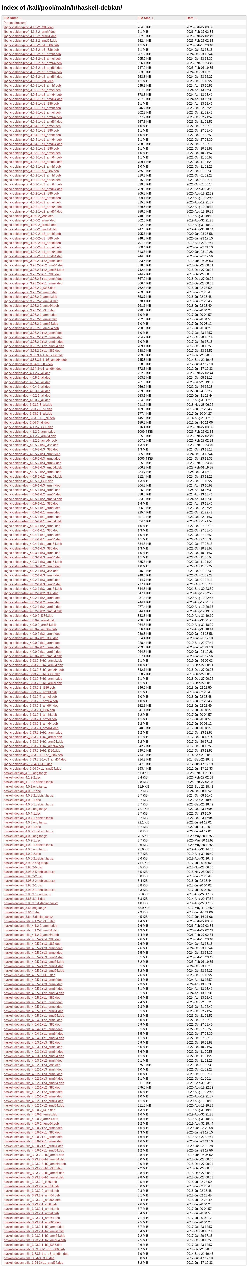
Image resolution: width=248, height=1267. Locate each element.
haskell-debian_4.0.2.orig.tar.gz (25, 836)
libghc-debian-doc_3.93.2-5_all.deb (28, 404)
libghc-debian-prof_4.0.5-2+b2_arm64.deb (33, 72)
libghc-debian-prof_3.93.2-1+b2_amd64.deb (34, 346)
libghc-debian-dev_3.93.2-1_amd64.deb (31, 728)
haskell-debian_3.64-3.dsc (22, 912)
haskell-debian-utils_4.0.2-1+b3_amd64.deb (34, 1083)
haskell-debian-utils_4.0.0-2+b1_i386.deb (32, 1132)
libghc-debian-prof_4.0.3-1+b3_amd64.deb (33, 162)
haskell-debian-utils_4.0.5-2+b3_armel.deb (33, 952)
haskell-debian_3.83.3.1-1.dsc (24, 898)
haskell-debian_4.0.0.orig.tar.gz (25, 849)
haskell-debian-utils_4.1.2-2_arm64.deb (31, 930)
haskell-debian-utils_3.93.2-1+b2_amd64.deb (35, 1240)
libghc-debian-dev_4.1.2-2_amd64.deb (30, 440)
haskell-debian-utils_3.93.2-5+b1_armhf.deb (34, 1173)
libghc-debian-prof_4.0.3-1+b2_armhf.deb (32, 166)
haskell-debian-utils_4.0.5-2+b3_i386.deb (32, 943)
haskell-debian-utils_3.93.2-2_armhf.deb (31, 1186)
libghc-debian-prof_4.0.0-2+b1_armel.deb (32, 247)
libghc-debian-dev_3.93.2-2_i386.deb (29, 687)
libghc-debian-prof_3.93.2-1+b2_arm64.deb (33, 341)
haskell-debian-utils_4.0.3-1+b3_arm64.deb (33, 1051)
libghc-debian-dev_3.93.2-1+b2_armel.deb (33, 737)
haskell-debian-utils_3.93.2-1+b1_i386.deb (33, 1244)
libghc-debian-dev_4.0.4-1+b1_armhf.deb (32, 535)
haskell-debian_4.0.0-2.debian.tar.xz (28, 858)
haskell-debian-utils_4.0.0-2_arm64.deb (31, 1119)
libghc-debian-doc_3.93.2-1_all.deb (28, 413)
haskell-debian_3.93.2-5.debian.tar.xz (29, 871)
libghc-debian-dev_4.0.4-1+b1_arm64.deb (32, 539)
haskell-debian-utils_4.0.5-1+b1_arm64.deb (33, 1011)
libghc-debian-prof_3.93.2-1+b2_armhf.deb (33, 332)
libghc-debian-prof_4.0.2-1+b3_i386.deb (31, 171)
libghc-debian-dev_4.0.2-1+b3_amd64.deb (33, 588)
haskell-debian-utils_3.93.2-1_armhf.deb (31, 1208)
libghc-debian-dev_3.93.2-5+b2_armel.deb (33, 660)
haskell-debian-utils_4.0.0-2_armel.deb (30, 1114)
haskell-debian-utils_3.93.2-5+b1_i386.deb (33, 1168)
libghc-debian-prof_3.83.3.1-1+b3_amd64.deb (35, 359)
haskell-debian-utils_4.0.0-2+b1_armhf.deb (33, 1137)
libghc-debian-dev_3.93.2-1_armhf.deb (30, 714)
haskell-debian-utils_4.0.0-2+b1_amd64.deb (34, 1150)
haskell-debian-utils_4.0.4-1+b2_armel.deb (33, 1020)
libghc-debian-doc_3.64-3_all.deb (27, 422)
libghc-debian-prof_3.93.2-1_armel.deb (30, 319)
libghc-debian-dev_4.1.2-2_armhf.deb (29, 431)
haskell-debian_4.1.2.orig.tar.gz (25, 773)
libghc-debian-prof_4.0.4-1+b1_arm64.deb (33, 139)
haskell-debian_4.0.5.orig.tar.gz (25, 786)
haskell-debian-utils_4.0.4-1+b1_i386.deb (32, 1024)
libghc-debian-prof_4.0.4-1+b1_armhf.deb (32, 135)
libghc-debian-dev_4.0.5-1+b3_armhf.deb (32, 485)
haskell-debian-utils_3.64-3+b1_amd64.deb (33, 1262)
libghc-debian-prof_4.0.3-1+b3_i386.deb (31, 148)
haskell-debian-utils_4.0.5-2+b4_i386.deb (32, 939)
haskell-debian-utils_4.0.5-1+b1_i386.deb (32, 997)
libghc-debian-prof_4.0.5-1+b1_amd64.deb (33, 121)
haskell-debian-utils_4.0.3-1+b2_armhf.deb (33, 1060)
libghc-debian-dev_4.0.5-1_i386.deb (28, 481)
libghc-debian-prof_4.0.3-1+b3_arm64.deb (33, 157)
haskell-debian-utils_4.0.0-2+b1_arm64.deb (33, 1146)
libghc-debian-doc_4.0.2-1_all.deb (27, 395)
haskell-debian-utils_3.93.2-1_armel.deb (31, 1213)
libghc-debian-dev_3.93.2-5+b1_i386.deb (32, 674)
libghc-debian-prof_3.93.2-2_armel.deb (30, 296)
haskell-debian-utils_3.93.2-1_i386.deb (30, 1204)
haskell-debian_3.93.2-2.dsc (23, 876)
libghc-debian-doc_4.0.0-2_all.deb (27, 400)
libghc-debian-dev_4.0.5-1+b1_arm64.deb (32, 517)
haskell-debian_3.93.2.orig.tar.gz (26, 863)
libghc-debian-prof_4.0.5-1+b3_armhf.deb (32, 85)
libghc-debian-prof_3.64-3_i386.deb (28, 364)
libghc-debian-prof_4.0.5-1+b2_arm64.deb (33, 94)
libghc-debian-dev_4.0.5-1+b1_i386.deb (31, 503)
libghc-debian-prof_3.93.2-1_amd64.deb (31, 328)
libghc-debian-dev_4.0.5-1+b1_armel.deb (32, 512)
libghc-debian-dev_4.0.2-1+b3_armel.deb (32, 579)
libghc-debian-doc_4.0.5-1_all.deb (27, 382)
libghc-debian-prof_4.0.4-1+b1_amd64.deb (33, 144)
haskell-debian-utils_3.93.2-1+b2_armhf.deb (34, 1226)
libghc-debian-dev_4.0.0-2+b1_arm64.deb (32, 651)
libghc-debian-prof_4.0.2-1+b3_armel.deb (32, 180)
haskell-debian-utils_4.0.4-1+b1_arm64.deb (33, 1033)
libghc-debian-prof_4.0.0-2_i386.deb (28, 216)
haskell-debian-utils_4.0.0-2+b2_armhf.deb (33, 1128)
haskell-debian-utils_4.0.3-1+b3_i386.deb (32, 1042)
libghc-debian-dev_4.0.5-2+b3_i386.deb (31, 449)
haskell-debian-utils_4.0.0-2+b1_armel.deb (33, 1141)
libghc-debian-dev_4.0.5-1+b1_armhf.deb (32, 508)
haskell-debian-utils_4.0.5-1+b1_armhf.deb (33, 1002)
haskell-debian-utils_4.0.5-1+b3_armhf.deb (33, 979)
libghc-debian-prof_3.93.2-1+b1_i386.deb (32, 350)
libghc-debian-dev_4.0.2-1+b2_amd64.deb (33, 611)
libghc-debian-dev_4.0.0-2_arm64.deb (30, 624)
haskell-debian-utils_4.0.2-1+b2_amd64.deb (34, 1105)
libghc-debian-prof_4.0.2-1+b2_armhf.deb (32, 198)
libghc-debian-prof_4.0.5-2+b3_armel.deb (32, 58)
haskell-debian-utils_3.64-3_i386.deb (29, 1258)
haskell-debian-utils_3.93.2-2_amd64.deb (32, 1200)
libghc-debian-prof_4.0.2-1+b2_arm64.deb (33, 206)
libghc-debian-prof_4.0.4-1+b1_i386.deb (31, 130)
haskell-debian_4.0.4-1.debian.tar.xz (28, 818)
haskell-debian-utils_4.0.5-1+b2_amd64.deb (34, 993)
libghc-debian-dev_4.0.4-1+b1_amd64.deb (33, 543)
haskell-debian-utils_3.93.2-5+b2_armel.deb (34, 1155)
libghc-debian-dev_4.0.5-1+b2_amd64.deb (33, 499)
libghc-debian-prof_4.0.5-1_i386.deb (28, 81)
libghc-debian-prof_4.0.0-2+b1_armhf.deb (32, 243)
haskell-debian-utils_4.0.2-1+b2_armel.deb (33, 1096)
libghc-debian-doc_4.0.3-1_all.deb (27, 391)
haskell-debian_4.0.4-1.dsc (22, 813)
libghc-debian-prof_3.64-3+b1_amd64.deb (32, 368)
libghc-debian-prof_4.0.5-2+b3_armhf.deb (32, 54)
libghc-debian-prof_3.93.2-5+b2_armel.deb (33, 261)
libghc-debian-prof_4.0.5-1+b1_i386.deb (31, 103)
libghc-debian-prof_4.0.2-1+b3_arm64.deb (33, 184)
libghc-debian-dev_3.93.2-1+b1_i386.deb (32, 750)
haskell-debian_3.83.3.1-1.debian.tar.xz (31, 903)
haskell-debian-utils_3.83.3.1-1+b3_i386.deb (34, 1249)
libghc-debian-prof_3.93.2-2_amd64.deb (31, 305)
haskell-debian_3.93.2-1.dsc (23, 885)
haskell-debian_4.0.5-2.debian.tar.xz (28, 795)
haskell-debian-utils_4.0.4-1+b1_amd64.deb (34, 1038)
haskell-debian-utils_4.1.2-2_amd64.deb (31, 934)
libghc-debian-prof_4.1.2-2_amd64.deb (30, 40)
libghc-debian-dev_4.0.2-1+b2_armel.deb (32, 602)
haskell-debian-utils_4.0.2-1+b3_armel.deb (33, 1074)
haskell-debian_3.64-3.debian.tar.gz (28, 916)
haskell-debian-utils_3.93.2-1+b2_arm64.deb (34, 1235)
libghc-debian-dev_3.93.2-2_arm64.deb (31, 701)
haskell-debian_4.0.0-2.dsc (22, 853)
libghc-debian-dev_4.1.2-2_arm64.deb (30, 436)
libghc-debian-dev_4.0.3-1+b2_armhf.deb (32, 566)
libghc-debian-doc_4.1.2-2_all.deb (27, 373)
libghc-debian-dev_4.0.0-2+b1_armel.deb (32, 647)
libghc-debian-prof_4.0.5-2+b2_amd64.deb (33, 76)
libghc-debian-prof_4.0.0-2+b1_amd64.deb (33, 256)
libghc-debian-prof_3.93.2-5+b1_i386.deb (32, 274)
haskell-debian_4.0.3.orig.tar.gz (25, 822)
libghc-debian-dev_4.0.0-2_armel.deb (29, 620)
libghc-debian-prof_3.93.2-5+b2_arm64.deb (33, 265)
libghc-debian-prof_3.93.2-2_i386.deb (29, 287)
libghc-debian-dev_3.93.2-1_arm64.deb (31, 723)
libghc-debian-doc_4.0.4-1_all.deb (27, 386)
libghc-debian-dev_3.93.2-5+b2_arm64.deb (33, 665)
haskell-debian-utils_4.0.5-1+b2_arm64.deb (33, 988)
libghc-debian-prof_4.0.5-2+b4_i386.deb (31, 45)
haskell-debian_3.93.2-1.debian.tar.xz (29, 889)
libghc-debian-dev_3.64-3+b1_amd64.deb (32, 768)
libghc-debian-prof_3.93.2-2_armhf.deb (30, 292)
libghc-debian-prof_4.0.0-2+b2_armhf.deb (32, 233)
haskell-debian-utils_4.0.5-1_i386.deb (29, 975)
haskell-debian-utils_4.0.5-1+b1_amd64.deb (34, 1015)
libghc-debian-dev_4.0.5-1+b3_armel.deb (32, 490)
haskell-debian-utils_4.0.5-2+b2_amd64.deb (34, 970)
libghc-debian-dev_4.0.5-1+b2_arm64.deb (32, 494)
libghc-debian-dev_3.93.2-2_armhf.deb (30, 692)
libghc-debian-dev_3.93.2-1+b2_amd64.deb (34, 746)
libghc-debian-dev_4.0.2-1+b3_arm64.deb (32, 584)
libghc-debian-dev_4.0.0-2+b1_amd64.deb (33, 656)
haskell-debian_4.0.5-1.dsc (22, 800)
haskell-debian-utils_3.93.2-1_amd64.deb (32, 1222)
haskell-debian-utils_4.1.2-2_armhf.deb (30, 925)
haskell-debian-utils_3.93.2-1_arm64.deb (32, 1218)
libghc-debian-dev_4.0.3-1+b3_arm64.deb (32, 557)
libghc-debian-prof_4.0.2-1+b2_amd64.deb (33, 211)
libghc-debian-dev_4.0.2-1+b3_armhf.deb (32, 575)
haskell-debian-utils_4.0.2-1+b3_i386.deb (32, 1065)
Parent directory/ (15, 22)
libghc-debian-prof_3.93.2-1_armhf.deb (30, 314)
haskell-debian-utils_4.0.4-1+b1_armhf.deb (33, 1029)
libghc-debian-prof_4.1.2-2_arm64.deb (30, 36)
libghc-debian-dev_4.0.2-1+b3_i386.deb (31, 571)
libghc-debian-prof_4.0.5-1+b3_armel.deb (32, 90)
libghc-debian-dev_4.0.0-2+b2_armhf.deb (32, 633)
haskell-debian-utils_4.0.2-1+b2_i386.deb (32, 1087)
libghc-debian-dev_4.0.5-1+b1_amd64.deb (33, 521)
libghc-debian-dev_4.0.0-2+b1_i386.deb (31, 638)
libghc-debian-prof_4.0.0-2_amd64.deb (30, 229)
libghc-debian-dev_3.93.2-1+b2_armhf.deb (33, 732)
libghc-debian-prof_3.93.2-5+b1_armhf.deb (33, 278)
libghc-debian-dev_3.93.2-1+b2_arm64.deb (33, 741)
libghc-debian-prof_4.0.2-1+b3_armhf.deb (32, 175)
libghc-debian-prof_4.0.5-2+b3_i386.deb (31, 49)
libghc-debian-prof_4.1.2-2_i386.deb (28, 27)
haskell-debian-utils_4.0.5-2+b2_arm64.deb (33, 966)
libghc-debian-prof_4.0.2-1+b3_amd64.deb (33, 189)
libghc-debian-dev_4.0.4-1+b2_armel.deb (32, 526)
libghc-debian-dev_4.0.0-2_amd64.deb (30, 629)
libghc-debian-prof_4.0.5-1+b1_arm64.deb (33, 117)
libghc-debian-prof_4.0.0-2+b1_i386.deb (31, 238)
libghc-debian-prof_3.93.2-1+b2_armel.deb (33, 337)
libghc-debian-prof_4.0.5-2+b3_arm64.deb (33, 63)
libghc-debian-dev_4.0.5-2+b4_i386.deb (31, 445)
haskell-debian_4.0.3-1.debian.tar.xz (28, 831)
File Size (144, 18)
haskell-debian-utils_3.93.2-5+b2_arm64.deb (34, 1159)
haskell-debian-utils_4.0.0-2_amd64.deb (31, 1123)
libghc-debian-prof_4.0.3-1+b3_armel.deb (32, 153)
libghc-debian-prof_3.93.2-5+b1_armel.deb (33, 283)
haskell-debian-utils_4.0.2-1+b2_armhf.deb (33, 1092)
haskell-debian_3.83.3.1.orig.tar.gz (27, 894)
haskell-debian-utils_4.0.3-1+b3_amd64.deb (34, 1056)
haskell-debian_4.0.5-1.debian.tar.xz (28, 804)
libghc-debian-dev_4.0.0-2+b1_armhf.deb (32, 642)
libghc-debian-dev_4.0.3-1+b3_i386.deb (31, 548)
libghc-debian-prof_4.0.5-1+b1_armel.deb (32, 112)
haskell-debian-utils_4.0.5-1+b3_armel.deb (33, 984)
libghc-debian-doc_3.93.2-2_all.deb (28, 409)
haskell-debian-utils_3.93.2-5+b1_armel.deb (34, 1177)
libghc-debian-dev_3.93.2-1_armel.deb (30, 719)
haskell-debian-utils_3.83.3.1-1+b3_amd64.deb (36, 1253)
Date (190, 18)
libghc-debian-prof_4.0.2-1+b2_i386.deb (31, 193)
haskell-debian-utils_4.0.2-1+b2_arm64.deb (33, 1101)
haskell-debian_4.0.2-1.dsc (22, 840)
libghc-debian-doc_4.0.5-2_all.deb (27, 377)
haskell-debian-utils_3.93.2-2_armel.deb (31, 1190)
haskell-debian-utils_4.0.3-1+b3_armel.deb (33, 1047)
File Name (11, 18)
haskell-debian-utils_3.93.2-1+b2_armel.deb (34, 1231)
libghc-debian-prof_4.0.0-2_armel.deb (29, 220)
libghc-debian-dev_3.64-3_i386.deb (28, 764)
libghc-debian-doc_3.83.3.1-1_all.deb (29, 418)
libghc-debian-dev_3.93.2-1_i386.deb (29, 710)
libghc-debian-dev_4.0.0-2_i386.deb (28, 615)
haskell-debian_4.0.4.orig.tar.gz (25, 809)
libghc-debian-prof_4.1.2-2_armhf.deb (30, 31)
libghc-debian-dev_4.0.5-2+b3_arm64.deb (32, 463)
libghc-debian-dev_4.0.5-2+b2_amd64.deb (33, 476)
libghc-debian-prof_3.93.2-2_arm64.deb (31, 301)
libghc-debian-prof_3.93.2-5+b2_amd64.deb (34, 269)
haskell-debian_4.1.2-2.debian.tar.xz (28, 782)
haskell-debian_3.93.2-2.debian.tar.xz (29, 880)
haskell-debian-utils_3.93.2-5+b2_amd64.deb (35, 1163)
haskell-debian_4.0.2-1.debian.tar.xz (28, 845)
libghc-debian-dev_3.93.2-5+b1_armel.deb (33, 683)
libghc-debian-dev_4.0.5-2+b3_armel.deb (32, 458)
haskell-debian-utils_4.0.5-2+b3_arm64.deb (33, 957)
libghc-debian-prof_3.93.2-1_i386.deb (29, 310)
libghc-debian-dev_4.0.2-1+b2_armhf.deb (32, 597)
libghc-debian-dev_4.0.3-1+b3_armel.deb (32, 553)
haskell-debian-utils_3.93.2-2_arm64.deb (32, 1195)
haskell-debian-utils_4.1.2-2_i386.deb (29, 921)
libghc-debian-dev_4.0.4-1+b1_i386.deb (31, 530)
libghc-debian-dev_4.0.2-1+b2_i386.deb (31, 593)
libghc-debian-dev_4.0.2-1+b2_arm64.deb (32, 606)
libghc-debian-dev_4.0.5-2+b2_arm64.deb (32, 472)
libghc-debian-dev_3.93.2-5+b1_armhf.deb (33, 678)
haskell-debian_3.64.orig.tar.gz (25, 908)
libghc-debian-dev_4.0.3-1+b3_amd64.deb (33, 561)
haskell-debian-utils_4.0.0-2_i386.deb (29, 1110)
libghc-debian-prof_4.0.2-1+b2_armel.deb (32, 202)
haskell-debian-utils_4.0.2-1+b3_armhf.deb (33, 1069)
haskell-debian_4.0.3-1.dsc (22, 827)
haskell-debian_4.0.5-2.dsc (22, 791)
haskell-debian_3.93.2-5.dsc (23, 867)
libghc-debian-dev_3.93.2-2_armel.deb (30, 696)
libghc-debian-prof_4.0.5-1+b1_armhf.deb (32, 108)
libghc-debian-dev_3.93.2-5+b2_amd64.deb (34, 669)
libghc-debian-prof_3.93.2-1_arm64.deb (31, 323)
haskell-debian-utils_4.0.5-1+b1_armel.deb (33, 1006)
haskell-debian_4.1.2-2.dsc (22, 777)
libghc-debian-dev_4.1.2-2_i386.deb (28, 427)
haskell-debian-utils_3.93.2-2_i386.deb (30, 1181)
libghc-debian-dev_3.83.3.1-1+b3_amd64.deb (35, 759)
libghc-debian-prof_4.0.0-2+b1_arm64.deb (33, 251)
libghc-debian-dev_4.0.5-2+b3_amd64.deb (33, 467)
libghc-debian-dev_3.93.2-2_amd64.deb (31, 705)
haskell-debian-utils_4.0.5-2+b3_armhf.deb (33, 948)
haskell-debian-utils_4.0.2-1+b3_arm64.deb (33, 1078)
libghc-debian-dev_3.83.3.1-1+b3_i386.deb (33, 755)
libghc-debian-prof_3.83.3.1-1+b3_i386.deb (33, 355)
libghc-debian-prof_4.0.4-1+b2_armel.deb (32, 126)
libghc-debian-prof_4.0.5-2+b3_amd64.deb (33, 67)
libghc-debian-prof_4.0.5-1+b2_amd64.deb (33, 99)
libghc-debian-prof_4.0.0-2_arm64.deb (30, 225)
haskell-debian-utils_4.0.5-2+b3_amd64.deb (34, 961)
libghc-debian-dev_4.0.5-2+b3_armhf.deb (32, 454)
